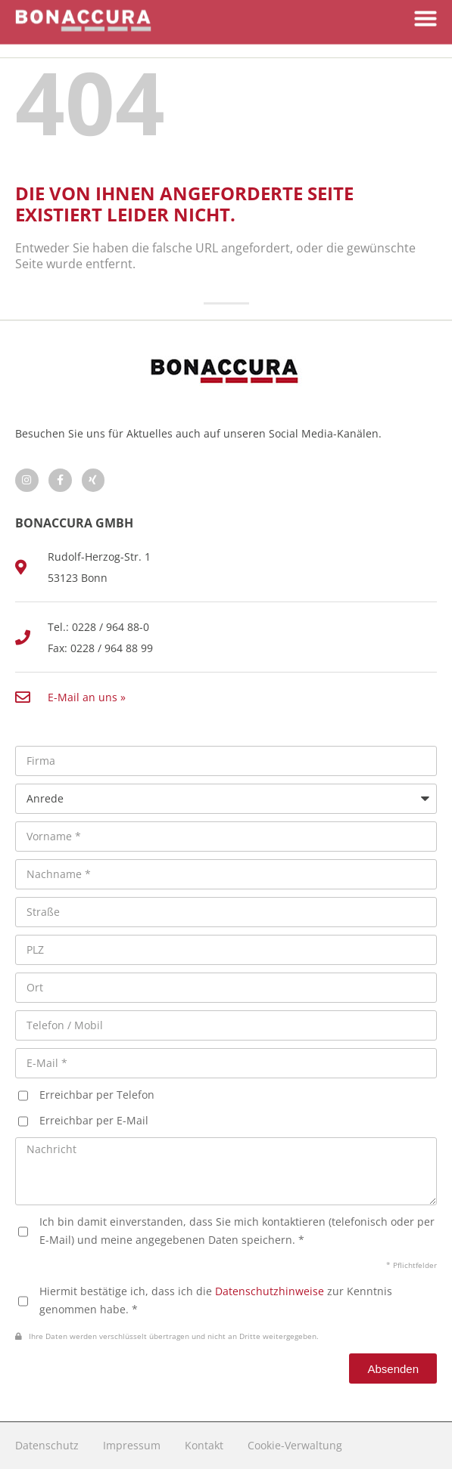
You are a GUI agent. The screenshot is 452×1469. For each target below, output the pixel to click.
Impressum (132, 1445)
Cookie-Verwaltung (295, 1445)
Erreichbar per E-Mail (93, 1120)
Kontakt (204, 1445)
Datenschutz (47, 1445)
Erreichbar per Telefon (96, 1094)
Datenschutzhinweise (269, 1291)
